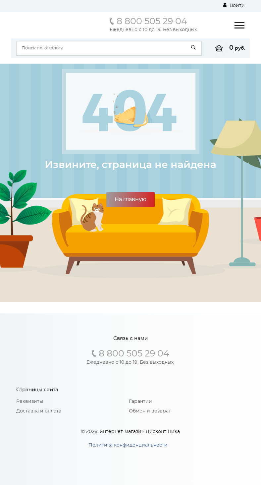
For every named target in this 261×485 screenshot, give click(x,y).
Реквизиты (29, 401)
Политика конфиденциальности (128, 445)
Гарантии (140, 401)
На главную (130, 199)
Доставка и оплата (38, 411)
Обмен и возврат (150, 411)
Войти (234, 5)
